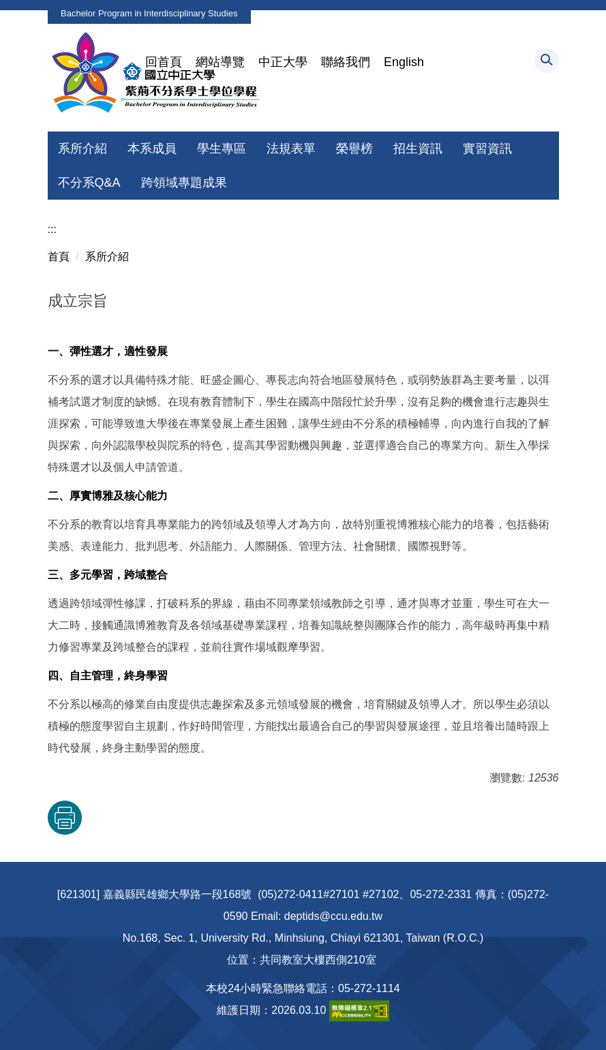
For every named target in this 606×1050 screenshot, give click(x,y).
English (404, 62)
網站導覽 (220, 62)
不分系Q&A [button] (89, 182)
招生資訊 (417, 148)
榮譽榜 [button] (354, 148)
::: (52, 229)
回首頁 (163, 62)
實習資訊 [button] (487, 148)
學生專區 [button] (221, 148)
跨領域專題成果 (184, 182)
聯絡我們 (345, 62)
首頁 (59, 256)
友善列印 (65, 818)
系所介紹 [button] (82, 148)
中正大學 (282, 62)
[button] (546, 60)
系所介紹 (107, 256)
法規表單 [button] (291, 148)
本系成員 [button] (152, 148)
